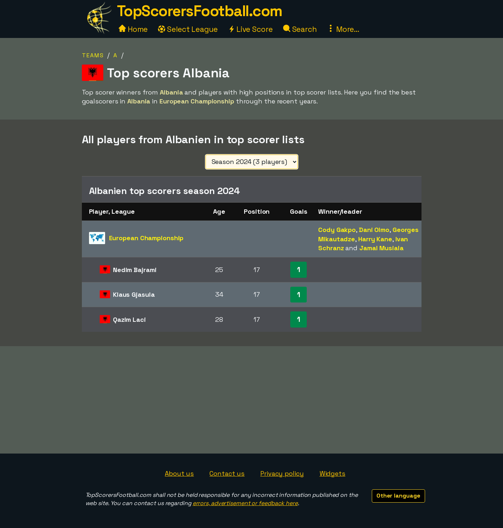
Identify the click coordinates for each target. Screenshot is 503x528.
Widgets (332, 473)
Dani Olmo (374, 230)
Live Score (250, 29)
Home (133, 29)
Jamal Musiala (381, 248)
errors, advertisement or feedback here (245, 503)
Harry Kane (375, 239)
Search (300, 29)
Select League (188, 29)
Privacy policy (282, 473)
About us (179, 473)
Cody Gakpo (337, 230)
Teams (93, 55)
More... (343, 29)
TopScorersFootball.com (199, 10)
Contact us (227, 473)
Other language (398, 495)
